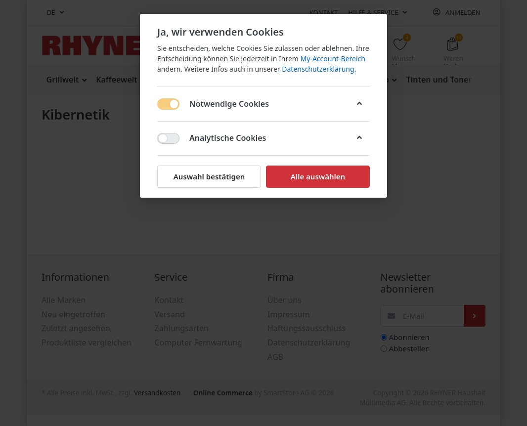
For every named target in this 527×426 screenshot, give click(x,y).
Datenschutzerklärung (318, 69)
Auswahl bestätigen (209, 176)
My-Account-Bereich (333, 58)
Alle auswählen (318, 176)
